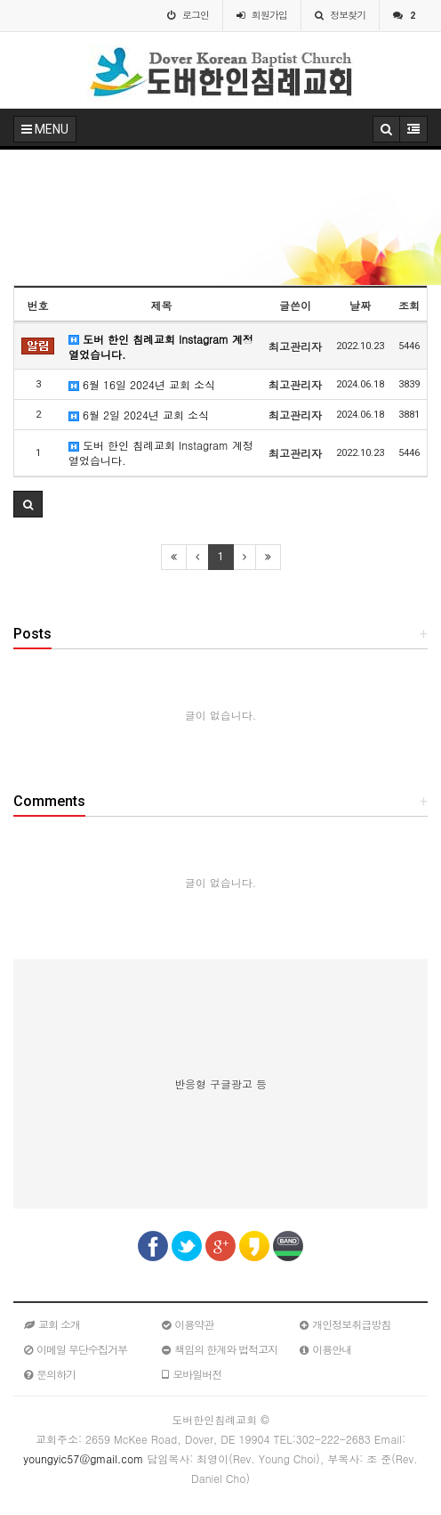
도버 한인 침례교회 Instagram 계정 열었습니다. (160, 346)
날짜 (360, 305)
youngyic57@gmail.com (83, 1458)
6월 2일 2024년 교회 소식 (138, 414)
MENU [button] (44, 129)
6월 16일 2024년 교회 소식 (141, 384)
